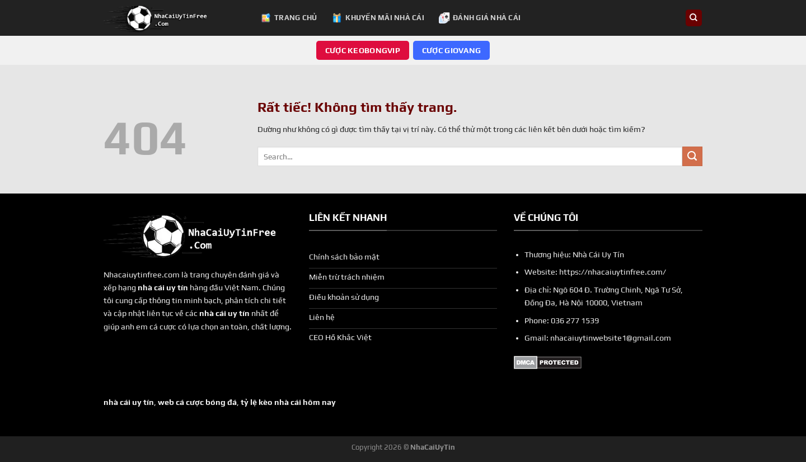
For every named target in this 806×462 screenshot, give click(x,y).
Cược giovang (451, 50)
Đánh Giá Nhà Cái (480, 17)
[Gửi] (692, 157)
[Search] (694, 18)
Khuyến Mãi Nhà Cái (377, 17)
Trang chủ (288, 17)
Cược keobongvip (362, 50)
